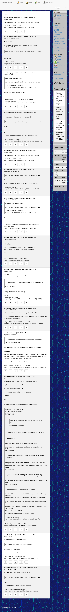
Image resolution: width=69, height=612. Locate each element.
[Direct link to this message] (16, 31)
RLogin (59, 59)
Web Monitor (48, 2)
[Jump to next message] (21, 31)
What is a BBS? (58, 25)
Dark (57, 8)
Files (37, 2)
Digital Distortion (8, 2)
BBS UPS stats (58, 78)
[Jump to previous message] (10, 31)
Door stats (57, 34)
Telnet (59, 56)
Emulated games (59, 41)
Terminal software (59, 40)
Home (20, 2)
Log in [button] (64, 8)
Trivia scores (57, 36)
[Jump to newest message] (26, 31)
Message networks (59, 38)
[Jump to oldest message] (5, 31)
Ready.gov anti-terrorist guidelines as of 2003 (59, 48)
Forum (29, 2)
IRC (58, 62)
